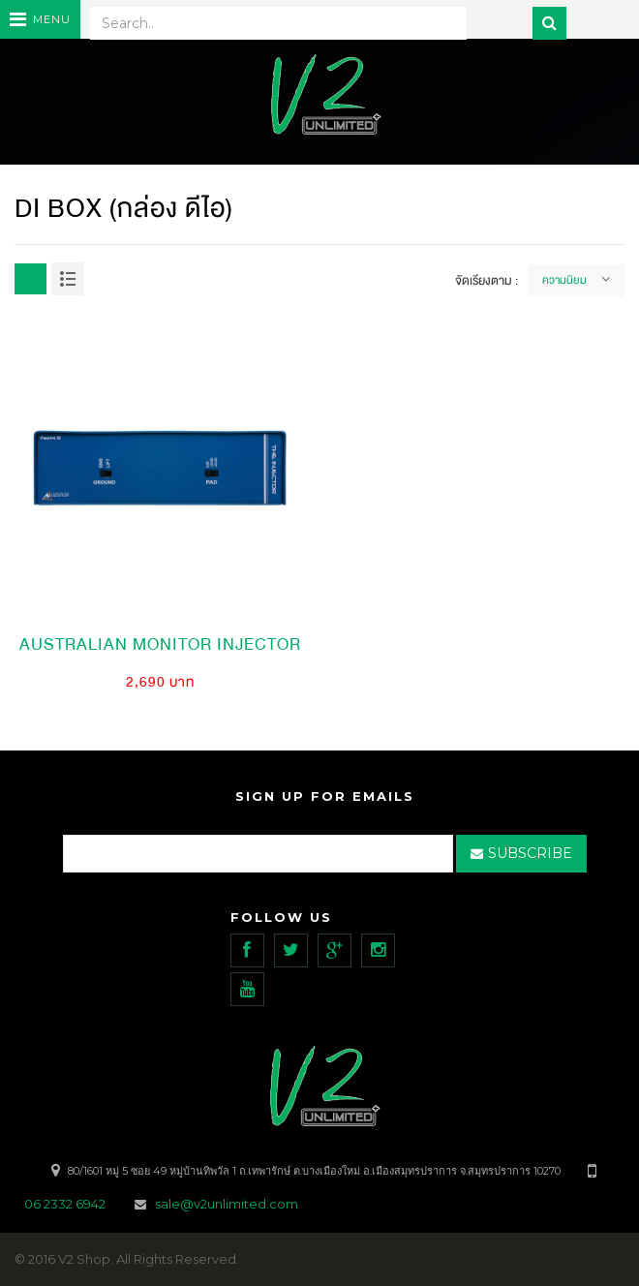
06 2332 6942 (66, 1203)
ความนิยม (564, 280)
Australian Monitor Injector (160, 644)
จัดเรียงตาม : (486, 280)
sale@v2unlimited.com (226, 1203)
